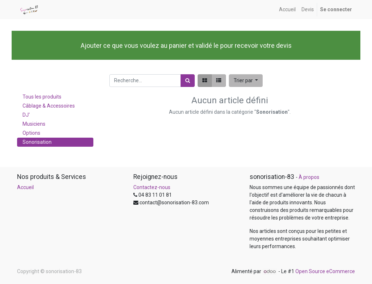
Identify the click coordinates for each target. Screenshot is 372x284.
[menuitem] (287, 9)
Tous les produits (42, 97)
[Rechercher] (188, 80)
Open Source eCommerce (325, 271)
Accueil (25, 187)
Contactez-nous (151, 187)
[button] (246, 80)
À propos (309, 177)
